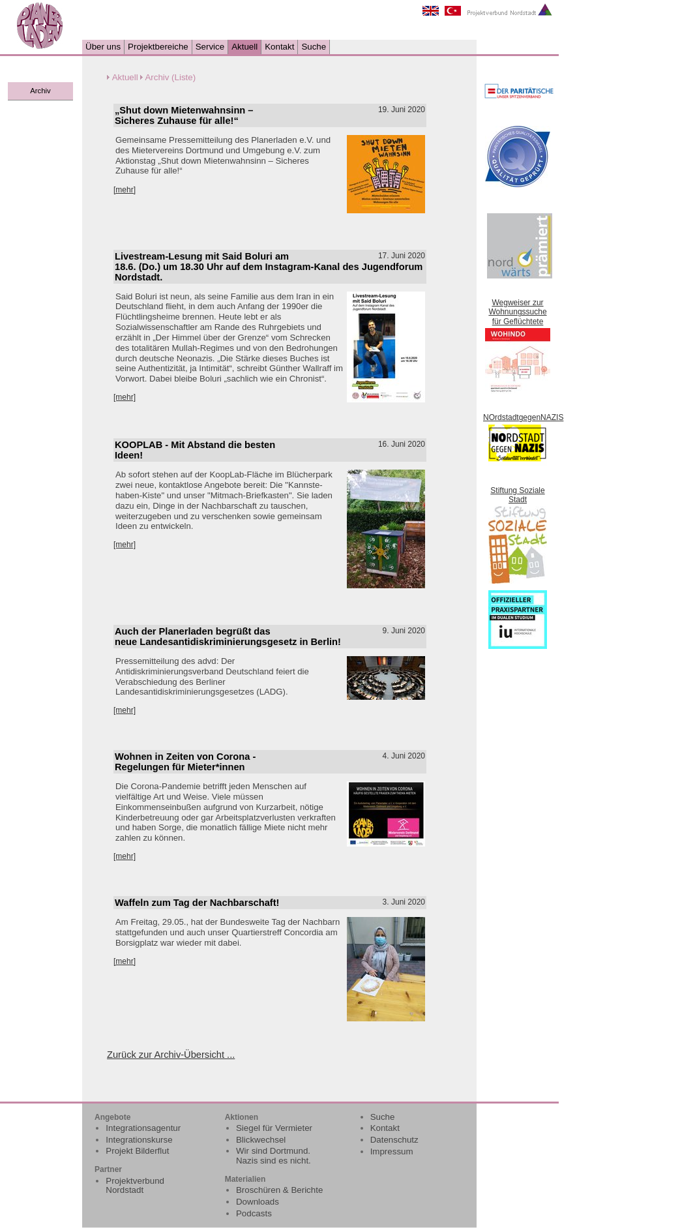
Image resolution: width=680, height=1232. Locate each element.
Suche (313, 47)
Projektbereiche (158, 47)
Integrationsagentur (143, 1128)
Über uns (103, 47)
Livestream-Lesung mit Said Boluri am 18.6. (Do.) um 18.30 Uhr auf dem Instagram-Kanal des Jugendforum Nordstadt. (268, 266)
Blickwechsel (261, 1140)
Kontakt (279, 47)
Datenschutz (394, 1140)
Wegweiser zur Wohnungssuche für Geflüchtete (517, 312)
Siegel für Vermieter (274, 1128)
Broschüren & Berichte (279, 1190)
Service (210, 47)
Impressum (391, 1151)
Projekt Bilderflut (137, 1151)
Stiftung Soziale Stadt (517, 495)
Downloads (257, 1202)
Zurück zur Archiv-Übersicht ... (171, 1054)
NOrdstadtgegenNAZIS (523, 417)
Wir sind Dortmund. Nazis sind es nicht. (273, 1155)
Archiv (40, 91)
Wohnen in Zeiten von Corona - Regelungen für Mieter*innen (185, 761)
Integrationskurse (139, 1140)
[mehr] (124, 189)
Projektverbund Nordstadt (135, 1185)
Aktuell (244, 47)
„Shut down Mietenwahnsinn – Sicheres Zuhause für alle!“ (184, 115)
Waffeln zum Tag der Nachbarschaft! (197, 902)
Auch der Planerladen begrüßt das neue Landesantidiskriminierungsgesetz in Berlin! (228, 636)
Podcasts (254, 1213)
